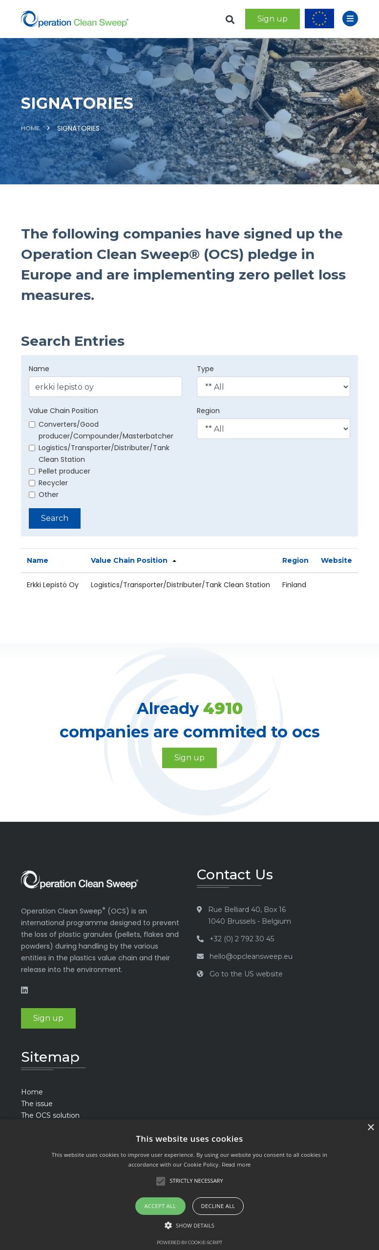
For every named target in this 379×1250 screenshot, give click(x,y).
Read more (236, 1164)
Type (205, 369)
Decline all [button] (218, 1206)
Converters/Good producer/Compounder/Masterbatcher (101, 430)
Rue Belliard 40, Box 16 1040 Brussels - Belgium (249, 915)
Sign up (272, 18)
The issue (37, 1103)
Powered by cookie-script (189, 1242)
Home (30, 128)
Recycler (48, 483)
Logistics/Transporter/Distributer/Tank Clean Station (99, 453)
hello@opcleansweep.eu (251, 956)
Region (208, 411)
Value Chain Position (63, 411)
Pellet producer (59, 471)
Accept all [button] (160, 1206)
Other (44, 494)
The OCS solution (50, 1115)
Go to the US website (246, 974)
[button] (189, 1225)
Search (54, 518)
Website (336, 560)
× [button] (370, 1127)
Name (39, 369)
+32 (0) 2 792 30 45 (242, 938)
